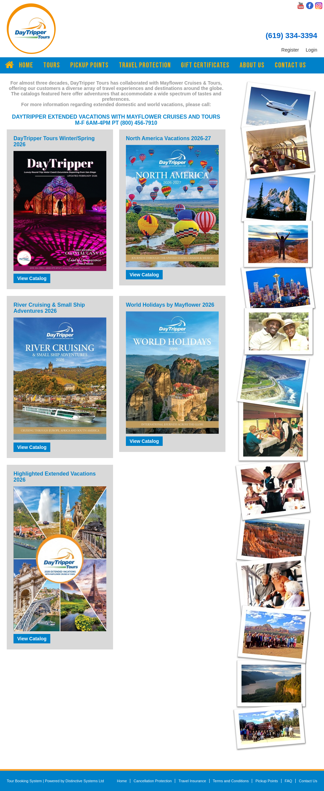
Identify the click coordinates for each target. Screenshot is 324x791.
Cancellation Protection (153, 781)
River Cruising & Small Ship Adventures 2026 (49, 308)
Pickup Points (89, 65)
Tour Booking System (24, 781)
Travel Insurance (192, 781)
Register (290, 50)
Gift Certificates (205, 65)
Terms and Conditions (231, 781)
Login (311, 50)
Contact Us (290, 65)
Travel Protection (145, 65)
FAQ (288, 781)
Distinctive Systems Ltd (84, 781)
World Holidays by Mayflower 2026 (170, 305)
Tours (51, 65)
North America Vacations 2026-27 (168, 138)
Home (26, 65)
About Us (252, 65)
